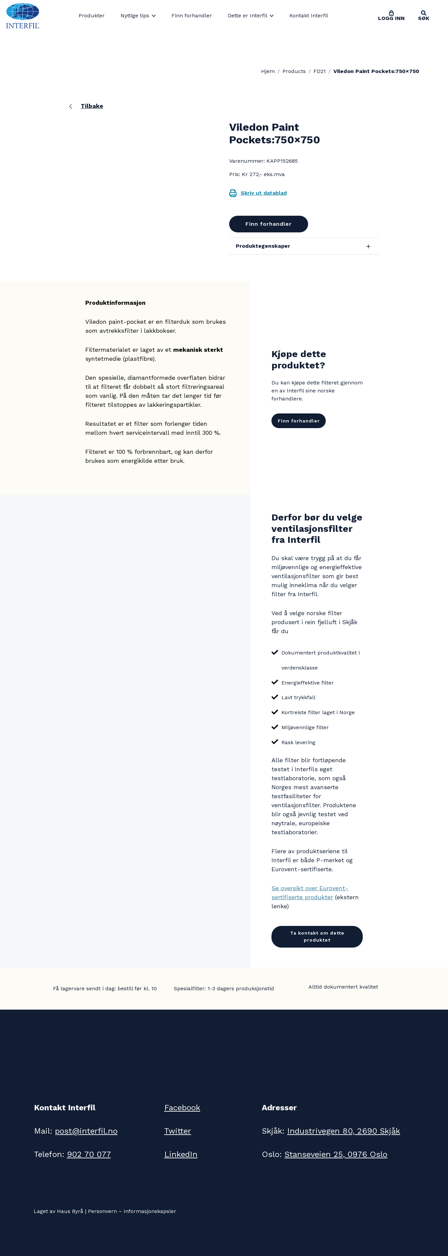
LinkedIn (181, 1154)
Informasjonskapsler (150, 1211)
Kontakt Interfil (308, 15)
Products (294, 71)
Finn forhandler (192, 15)
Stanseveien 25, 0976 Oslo (335, 1154)
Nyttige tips (135, 15)
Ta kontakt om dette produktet (317, 936)
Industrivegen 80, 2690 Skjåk (343, 1131)
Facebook (182, 1107)
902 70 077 (89, 1154)
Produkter (92, 15)
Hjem (268, 71)
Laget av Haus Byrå (58, 1211)
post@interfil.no (86, 1131)
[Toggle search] (423, 16)
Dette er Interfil (247, 15)
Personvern (102, 1211)
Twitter (177, 1131)
